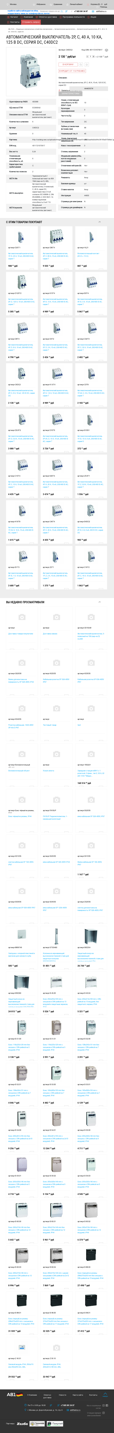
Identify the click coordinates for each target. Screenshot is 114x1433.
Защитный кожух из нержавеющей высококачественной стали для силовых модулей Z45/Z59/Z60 (21, 1003)
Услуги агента (48, 771)
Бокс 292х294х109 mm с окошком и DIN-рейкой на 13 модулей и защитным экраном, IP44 (55, 1003)
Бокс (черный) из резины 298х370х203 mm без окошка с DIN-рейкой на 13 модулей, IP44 (90, 1275)
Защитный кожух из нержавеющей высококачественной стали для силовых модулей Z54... (90, 957)
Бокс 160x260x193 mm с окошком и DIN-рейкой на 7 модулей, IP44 (89, 1093)
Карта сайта (78, 1395)
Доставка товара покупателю (20, 634)
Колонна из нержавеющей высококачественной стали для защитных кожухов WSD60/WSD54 (56, 957)
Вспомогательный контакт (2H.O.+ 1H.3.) (88, 255)
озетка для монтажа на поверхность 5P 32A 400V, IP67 (90, 909)
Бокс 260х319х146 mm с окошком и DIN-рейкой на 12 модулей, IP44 (89, 1230)
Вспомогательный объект (19, 771)
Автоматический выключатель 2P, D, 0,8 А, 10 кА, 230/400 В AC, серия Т (21, 439)
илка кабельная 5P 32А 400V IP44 (56, 862)
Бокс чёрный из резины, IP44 (19, 816)
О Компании (32, 1395)
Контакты (13, 22)
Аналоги (96, 94)
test (79, 725)
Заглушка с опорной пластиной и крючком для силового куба (21, 955)
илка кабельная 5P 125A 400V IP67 (55, 909)
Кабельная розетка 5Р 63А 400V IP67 (91, 681)
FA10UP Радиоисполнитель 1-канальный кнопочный (55, 818)
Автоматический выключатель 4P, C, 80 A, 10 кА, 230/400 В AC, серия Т (55, 256)
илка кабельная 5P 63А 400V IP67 (21, 908)
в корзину (66, 65)
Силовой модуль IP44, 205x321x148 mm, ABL (52, 1366)
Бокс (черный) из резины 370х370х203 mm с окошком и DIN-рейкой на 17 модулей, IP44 (90, 1321)
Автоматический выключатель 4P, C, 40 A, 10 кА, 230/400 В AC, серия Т (55, 530)
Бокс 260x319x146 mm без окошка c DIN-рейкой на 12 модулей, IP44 (19, 1230)
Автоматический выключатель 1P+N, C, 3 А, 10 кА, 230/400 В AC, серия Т (91, 393)
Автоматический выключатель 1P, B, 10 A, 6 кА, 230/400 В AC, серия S (89, 439)
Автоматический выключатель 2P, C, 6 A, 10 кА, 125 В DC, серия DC (21, 393)
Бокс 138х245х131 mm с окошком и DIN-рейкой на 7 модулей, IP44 (19, 1093)
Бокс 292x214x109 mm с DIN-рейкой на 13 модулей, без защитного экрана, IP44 (89, 1001)
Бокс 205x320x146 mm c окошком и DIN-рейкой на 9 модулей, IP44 (54, 1184)
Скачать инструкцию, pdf (71, 90)
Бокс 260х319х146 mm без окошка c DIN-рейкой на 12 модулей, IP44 (54, 1230)
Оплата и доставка (46, 17)
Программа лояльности (72, 17)
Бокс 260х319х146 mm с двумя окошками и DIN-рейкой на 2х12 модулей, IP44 (56, 1275)
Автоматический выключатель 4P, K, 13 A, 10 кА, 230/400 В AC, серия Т (55, 302)
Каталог (12, 17)
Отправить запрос (31, 22)
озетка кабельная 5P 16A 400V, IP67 (21, 863)
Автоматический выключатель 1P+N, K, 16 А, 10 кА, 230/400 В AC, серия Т (20, 530)
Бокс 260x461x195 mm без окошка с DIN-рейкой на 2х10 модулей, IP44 (20, 1138)
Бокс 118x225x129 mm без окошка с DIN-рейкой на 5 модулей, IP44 (19, 1047)
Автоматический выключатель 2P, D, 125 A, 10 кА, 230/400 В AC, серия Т (21, 302)
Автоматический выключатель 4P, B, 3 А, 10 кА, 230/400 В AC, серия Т (89, 302)
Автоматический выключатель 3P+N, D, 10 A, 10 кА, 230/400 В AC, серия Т (55, 439)
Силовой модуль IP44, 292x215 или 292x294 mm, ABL (20, 1366)
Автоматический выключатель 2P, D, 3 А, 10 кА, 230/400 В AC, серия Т (55, 347)
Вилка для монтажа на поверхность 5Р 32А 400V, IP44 (21, 681)
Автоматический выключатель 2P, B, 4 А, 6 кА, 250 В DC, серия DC (90, 530)
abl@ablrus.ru (101, 11)
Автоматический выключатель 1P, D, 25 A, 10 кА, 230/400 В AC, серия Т (21, 256)
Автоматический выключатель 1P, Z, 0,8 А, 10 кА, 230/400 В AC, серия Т (90, 484)
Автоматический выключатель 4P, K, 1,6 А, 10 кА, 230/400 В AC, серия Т (56, 393)
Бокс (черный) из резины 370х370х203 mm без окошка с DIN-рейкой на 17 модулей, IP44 (56, 1321)
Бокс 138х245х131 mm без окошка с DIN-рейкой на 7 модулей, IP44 (88, 1047)
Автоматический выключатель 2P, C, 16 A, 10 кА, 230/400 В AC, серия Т (90, 576)
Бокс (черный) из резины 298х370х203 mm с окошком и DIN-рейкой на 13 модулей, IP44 (21, 1321)
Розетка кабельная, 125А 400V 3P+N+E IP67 (20, 726)
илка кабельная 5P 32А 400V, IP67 (91, 816)
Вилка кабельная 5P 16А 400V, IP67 (90, 863)
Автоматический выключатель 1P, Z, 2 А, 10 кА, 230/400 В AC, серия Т (55, 576)
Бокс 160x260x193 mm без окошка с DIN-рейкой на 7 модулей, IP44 (54, 1093)
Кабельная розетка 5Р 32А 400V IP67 (56, 681)
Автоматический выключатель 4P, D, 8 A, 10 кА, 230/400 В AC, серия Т (20, 347)
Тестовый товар (49, 725)
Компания (27, 17)
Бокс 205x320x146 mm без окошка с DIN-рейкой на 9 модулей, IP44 (88, 1138)
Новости (62, 1395)
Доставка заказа (50, 634)
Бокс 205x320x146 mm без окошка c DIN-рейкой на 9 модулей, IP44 (19, 1184)
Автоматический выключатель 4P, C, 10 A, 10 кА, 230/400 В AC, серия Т (21, 484)
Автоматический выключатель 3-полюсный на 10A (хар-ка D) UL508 (91, 636)
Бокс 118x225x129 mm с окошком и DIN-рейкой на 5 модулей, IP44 (54, 1047)
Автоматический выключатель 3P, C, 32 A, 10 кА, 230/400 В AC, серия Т (90, 347)
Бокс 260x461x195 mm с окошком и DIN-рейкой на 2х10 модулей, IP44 (55, 1138)
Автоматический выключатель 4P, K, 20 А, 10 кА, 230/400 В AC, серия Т (55, 484)
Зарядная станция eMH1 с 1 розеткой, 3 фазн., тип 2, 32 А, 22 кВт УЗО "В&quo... (91, 773)
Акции (91, 17)
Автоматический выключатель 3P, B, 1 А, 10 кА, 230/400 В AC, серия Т (20, 576)
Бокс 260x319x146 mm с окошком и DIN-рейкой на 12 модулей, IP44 (20, 1275)
